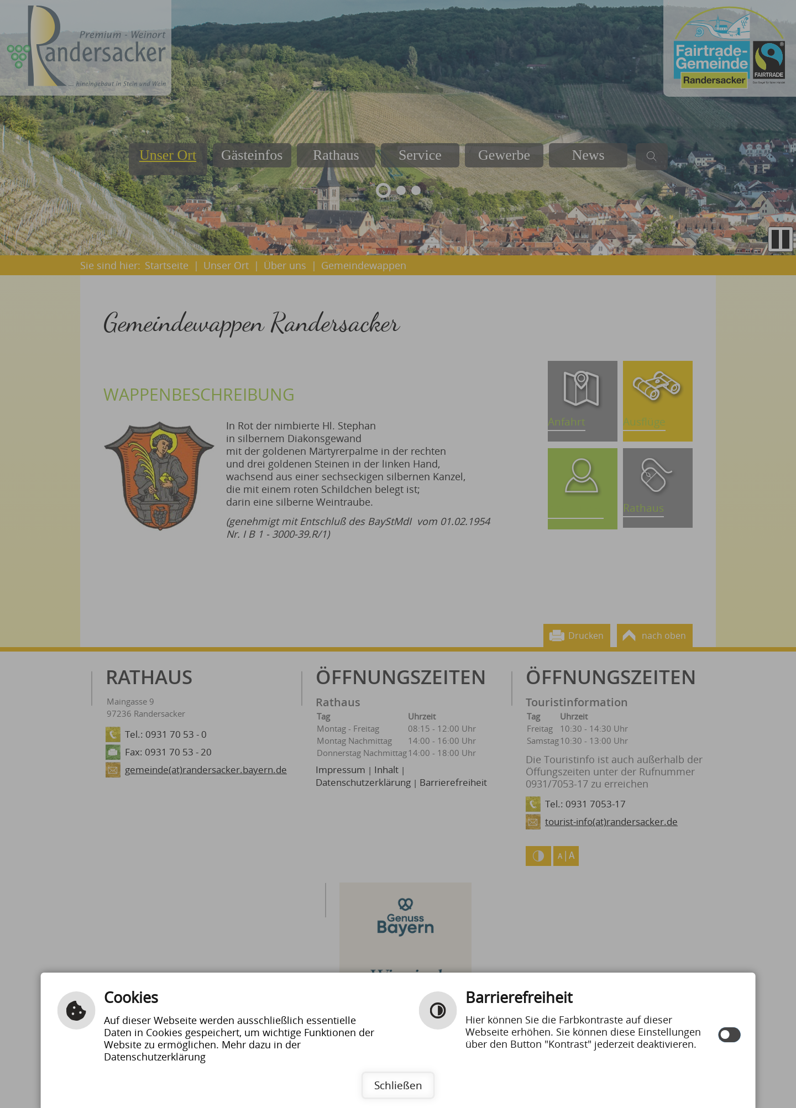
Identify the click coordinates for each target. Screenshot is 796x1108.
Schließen (398, 1085)
